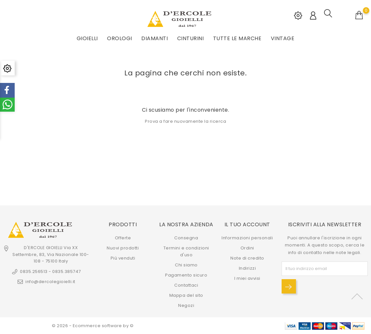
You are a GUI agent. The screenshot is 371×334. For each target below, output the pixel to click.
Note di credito (247, 258)
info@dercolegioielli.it (50, 281)
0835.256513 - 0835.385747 (50, 271)
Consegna (186, 238)
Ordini (247, 248)
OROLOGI (119, 38)
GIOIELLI (87, 38)
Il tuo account (247, 224)
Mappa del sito (186, 295)
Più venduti (123, 258)
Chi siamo (186, 265)
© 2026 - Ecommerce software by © (92, 326)
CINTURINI (190, 38)
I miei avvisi (247, 278)
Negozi (186, 305)
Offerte (123, 238)
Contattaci (186, 285)
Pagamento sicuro (186, 275)
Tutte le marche (237, 38)
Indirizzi (247, 268)
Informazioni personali (247, 238)
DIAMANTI (154, 38)
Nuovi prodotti (123, 248)
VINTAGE (283, 38)
